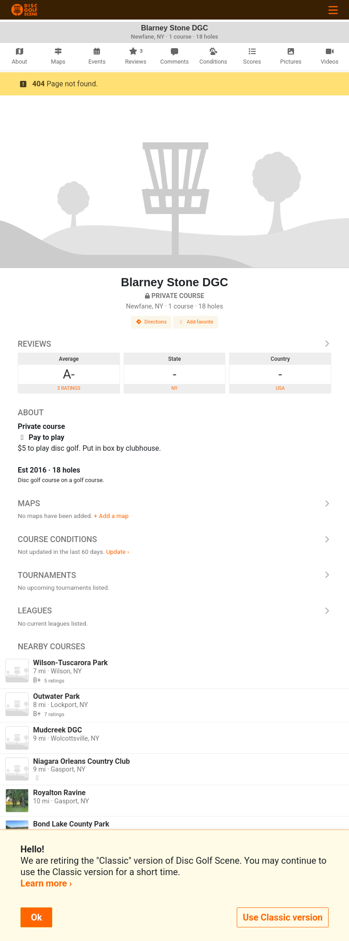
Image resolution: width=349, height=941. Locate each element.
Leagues (174, 610)
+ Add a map (111, 515)
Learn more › (46, 883)
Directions (151, 322)
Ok (36, 917)
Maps (174, 503)
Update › (117, 551)
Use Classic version (283, 917)
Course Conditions (174, 539)
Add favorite (196, 322)
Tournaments (174, 575)
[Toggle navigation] (333, 9)
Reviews (174, 344)
